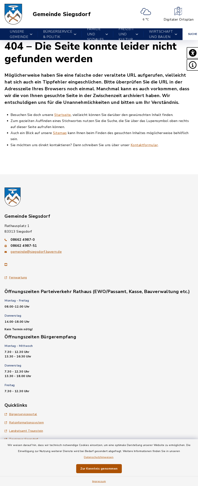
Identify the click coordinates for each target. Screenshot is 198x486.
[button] (192, 53)
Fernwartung (16, 277)
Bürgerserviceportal (21, 414)
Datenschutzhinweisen (98, 457)
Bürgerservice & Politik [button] (60, 34)
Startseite (62, 115)
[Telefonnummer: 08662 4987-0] (99, 239)
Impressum (99, 481)
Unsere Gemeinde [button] (21, 34)
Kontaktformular (144, 145)
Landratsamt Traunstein (24, 431)
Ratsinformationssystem (24, 422)
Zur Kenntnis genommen (99, 469)
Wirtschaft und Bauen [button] (163, 34)
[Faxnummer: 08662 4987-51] (99, 245)
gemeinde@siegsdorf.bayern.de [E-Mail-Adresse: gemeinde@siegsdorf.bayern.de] (36, 251)
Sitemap (60, 133)
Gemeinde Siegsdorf (62, 14)
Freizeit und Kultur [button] (128, 34)
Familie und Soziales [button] (97, 34)
